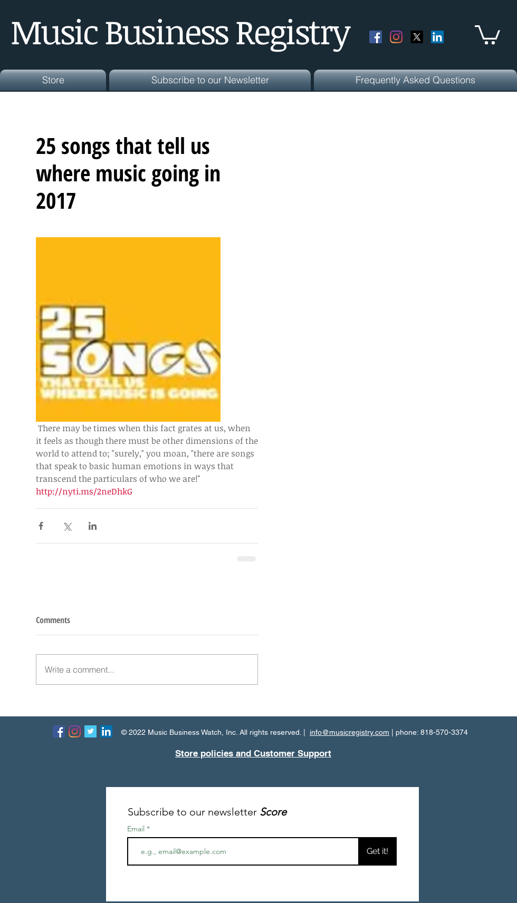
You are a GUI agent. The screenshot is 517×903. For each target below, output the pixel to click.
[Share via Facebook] (41, 526)
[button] (487, 33)
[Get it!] (377, 851)
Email (137, 828)
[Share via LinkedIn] (93, 526)
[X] (416, 37)
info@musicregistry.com (349, 732)
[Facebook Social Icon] (375, 37)
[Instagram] (396, 37)
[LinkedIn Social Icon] (437, 37)
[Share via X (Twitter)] (67, 526)
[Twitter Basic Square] (90, 731)
